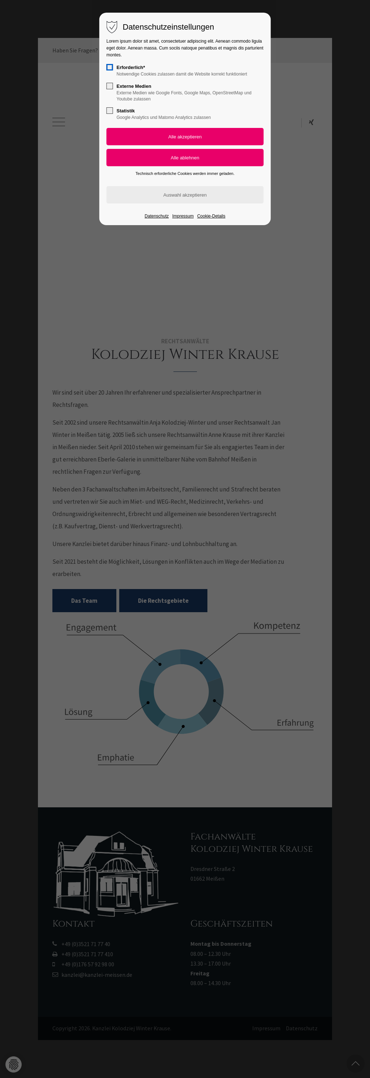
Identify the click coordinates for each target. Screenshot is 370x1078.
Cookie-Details (211, 216)
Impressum (183, 216)
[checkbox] (110, 67)
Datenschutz (157, 216)
